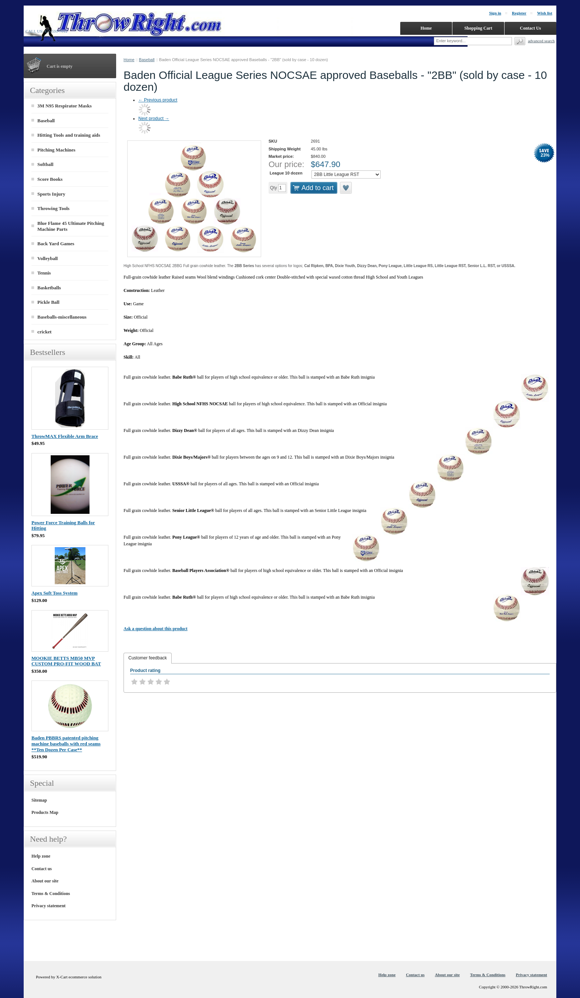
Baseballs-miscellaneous (62, 317)
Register (519, 13)
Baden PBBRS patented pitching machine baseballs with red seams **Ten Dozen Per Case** (66, 743)
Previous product (157, 100)
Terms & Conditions (50, 893)
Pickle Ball (48, 302)
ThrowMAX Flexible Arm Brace (64, 436)
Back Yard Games (55, 243)
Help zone (40, 856)
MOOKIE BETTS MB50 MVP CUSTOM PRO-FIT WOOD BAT (66, 661)
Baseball (147, 59)
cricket (44, 332)
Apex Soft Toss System (54, 593)
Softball (45, 164)
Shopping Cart (478, 28)
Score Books (50, 179)
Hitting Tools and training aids (68, 135)
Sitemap (39, 800)
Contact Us (530, 28)
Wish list (544, 13)
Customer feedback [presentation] (147, 658)
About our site (44, 881)
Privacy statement (48, 905)
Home (129, 59)
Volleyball (47, 258)
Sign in (495, 13)
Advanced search (541, 41)
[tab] (148, 658)
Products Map (44, 812)
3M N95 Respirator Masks (64, 106)
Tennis (44, 273)
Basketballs (49, 287)
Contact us (41, 868)
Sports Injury (51, 194)
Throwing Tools (53, 208)
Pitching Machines (56, 150)
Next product (153, 118)
